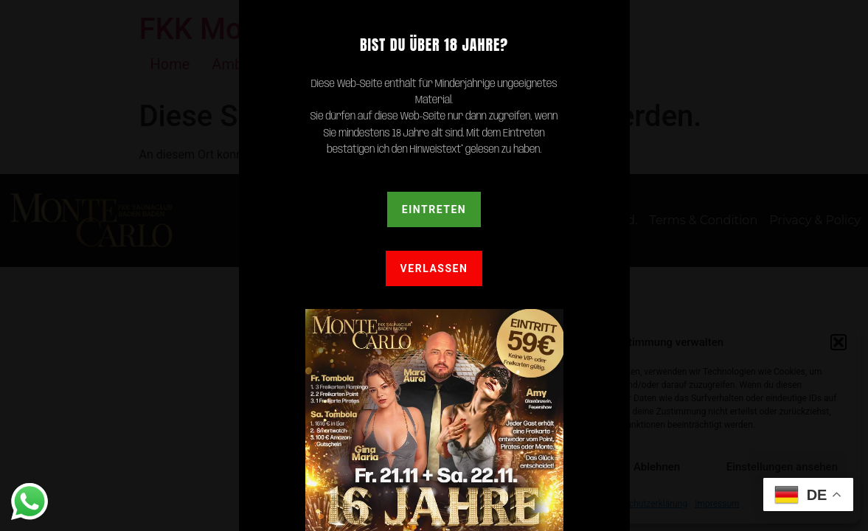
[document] (434, 265)
